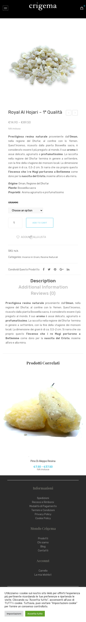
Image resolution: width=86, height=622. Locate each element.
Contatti (43, 550)
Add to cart (39, 222)
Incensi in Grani (31, 257)
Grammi (13, 202)
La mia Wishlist (43, 574)
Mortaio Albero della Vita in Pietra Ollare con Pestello (68, 113)
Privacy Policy (43, 514)
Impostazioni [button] (14, 613)
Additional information (43, 287)
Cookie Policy (43, 518)
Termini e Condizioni (43, 510)
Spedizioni (43, 498)
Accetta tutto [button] (35, 613)
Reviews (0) (43, 293)
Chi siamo (43, 542)
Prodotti (43, 538)
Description (43, 281)
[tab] (43, 281)
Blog (43, 546)
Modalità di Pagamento (43, 506)
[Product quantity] (15, 223)
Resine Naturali (49, 257)
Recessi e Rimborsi (43, 502)
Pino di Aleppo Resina (43, 461)
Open (5, 8)
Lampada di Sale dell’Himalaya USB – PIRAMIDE (75, 113)
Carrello (43, 570)
